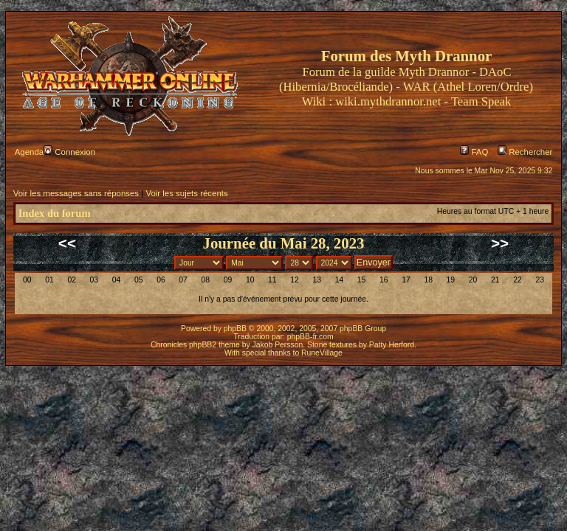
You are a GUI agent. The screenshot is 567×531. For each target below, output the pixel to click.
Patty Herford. (392, 345)
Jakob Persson (277, 345)
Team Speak (481, 101)
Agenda (29, 152)
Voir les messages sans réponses (76, 193)
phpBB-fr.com (310, 337)
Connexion (69, 152)
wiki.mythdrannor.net (388, 101)
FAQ (474, 152)
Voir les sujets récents (186, 193)
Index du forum (54, 213)
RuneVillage (322, 353)
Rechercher (525, 152)
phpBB (235, 328)
